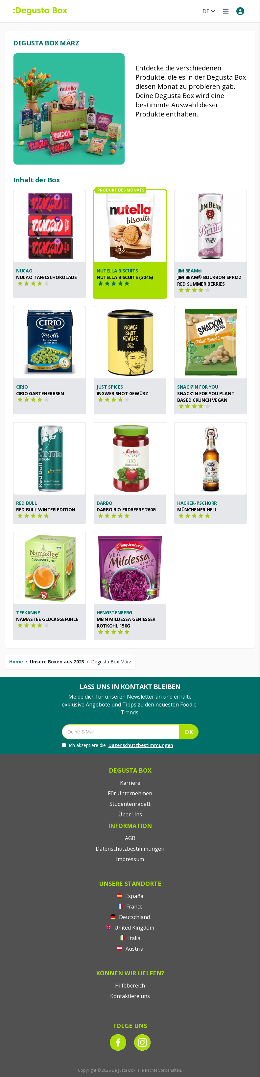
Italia (130, 938)
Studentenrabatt (130, 804)
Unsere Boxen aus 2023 (57, 661)
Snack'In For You (197, 387)
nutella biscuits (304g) (125, 277)
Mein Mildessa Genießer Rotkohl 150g (126, 622)
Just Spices (110, 387)
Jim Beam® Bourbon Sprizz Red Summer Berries (209, 280)
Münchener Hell (197, 509)
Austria (130, 948)
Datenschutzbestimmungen (140, 745)
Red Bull (26, 503)
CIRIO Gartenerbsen (40, 393)
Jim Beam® (189, 271)
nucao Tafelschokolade (46, 277)
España (130, 896)
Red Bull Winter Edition (45, 509)
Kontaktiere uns (130, 996)
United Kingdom (130, 927)
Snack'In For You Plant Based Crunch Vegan (205, 396)
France (130, 906)
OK (188, 732)
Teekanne (28, 612)
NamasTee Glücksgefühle (47, 619)
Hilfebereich (130, 985)
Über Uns (130, 814)
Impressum (130, 859)
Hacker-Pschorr (197, 503)
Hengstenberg (114, 612)
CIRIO (22, 387)
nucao (24, 271)
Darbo (104, 503)
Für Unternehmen (130, 793)
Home (16, 661)
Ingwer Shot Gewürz (122, 393)
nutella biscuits (117, 271)
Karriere (130, 782)
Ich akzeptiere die (117, 745)
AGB (130, 838)
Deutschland (130, 917)
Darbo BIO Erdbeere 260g (126, 509)
